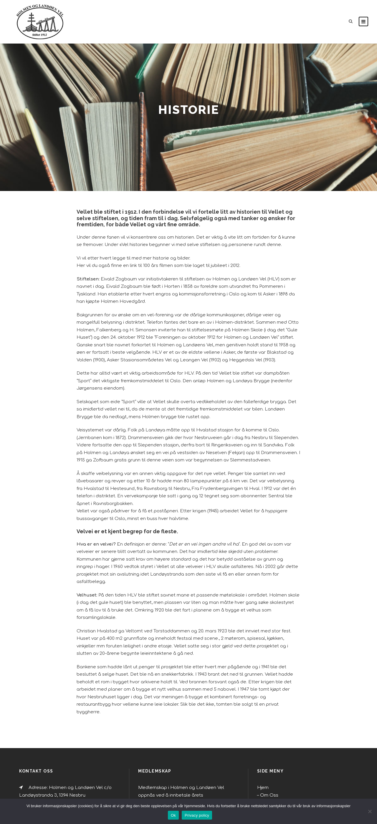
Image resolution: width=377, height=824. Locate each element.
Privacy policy (197, 815)
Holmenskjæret (273, 742)
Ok (173, 815)
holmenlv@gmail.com (49, 726)
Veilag (266, 772)
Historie (268, 757)
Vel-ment (269, 765)
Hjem (262, 705)
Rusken (267, 735)
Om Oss (267, 712)
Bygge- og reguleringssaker (285, 750)
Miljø (265, 720)
